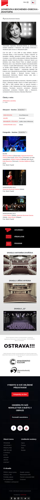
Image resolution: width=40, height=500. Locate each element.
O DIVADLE (6, 452)
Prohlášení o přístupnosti (11, 482)
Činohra (23, 445)
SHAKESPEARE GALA (9, 124)
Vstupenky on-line (20, 394)
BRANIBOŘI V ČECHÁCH (10, 121)
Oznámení (23, 479)
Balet (22, 447)
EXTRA (5, 455)
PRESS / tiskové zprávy (10, 472)
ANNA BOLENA (7, 115)
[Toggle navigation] (33, 2)
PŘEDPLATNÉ (19, 236)
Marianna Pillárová (8, 155)
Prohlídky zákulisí (8, 477)
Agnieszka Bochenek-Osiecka (11, 189)
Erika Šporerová (7, 161)
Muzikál (23, 450)
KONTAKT (6, 462)
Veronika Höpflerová (24, 161)
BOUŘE (5, 118)
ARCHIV (5, 460)
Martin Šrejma (19, 157)
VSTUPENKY (18, 230)
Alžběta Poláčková (16, 159)
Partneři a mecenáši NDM (27, 477)
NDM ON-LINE (7, 450)
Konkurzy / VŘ (7, 474)
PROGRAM (18, 243)
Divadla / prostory (25, 472)
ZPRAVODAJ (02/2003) (9, 101)
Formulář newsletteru (20, 417)
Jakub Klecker (12, 217)
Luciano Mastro (7, 215)
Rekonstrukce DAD (25, 474)
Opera (23, 443)
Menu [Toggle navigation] (26, 2)
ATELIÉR (6, 457)
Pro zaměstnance (8, 479)
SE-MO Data (23, 494)
